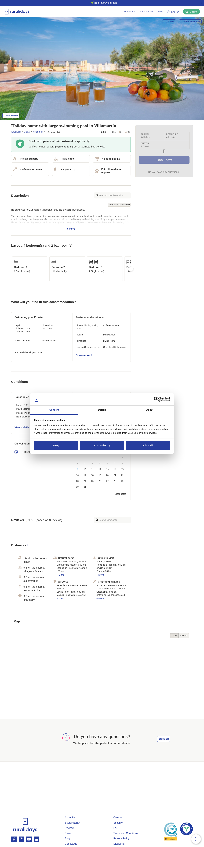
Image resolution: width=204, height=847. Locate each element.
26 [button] (100, 481)
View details (23, 427)
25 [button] (92, 481)
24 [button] (85, 481)
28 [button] (115, 481)
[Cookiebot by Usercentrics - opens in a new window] (156, 399)
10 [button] (85, 469)
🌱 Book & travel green (101, 2)
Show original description (119, 205)
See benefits (98, 146)
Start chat (163, 739)
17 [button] (85, 475)
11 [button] (92, 469)
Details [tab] (102, 409)
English (174, 11)
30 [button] (77, 487)
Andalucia (16, 131)
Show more (84, 355)
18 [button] (92, 475)
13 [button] (107, 469)
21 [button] (115, 475)
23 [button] (77, 481)
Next (130, 269)
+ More (71, 219)
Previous (11, 269)
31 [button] (85, 487)
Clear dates (120, 494)
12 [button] (100, 469)
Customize (102, 445)
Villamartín (38, 131)
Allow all (148, 445)
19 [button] (100, 475)
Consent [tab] (54, 409)
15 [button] (122, 469)
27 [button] (107, 481)
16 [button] (77, 475)
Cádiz (27, 131)
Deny (56, 445)
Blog (160, 11)
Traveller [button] (129, 11)
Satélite (183, 635)
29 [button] (122, 481)
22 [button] (122, 475)
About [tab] (149, 409)
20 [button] (107, 475)
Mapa (174, 635)
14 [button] (115, 469)
